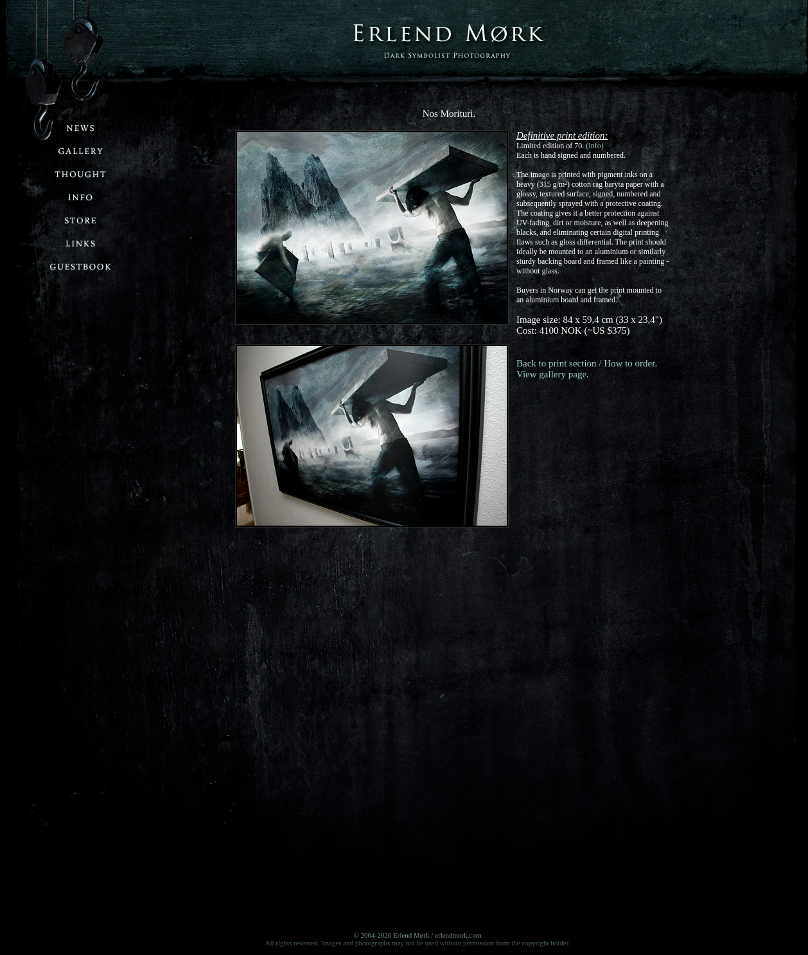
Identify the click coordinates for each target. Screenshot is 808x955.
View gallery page (551, 374)
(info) (594, 145)
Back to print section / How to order (585, 363)
